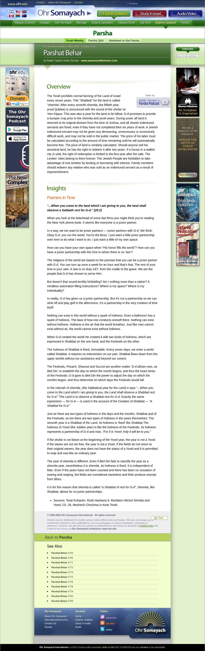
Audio (185, 14)
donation (144, 647)
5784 (62, 601)
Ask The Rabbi (63, 22)
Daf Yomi (145, 22)
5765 (62, 558)
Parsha (185, 22)
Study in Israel (149, 14)
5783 (62, 596)
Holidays (45, 22)
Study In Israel (82, 623)
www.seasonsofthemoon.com (99, 60)
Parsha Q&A (96, 40)
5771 (62, 562)
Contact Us (50, 623)
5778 (62, 586)
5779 (62, 591)
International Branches (18, 13)
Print (160, 518)
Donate (78, 2)
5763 (62, 553)
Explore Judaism (114, 14)
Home (78, 616)
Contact (40, 2)
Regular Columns (25, 22)
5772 (62, 567)
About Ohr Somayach (60, 2)
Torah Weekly (75, 40)
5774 (62, 572)
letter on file (108, 647)
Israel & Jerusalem (102, 22)
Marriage (82, 22)
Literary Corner (126, 22)
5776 (62, 582)
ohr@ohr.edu (146, 525)
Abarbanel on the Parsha (124, 40)
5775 (62, 577)
